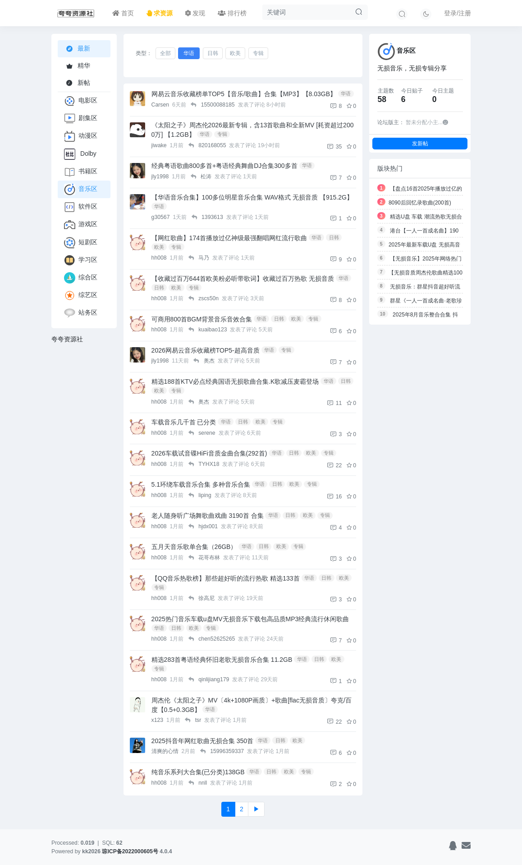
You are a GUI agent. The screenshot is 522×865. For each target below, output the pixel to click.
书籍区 (80, 171)
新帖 (77, 82)
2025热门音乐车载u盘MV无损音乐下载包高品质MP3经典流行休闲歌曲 (250, 619)
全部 (165, 53)
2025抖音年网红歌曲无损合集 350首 (202, 740)
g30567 (161, 217)
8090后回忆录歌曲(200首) (420, 203)
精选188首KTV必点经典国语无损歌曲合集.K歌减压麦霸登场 (235, 381)
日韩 (212, 53)
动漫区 (80, 136)
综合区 (80, 278)
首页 (123, 13)
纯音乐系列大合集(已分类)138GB (198, 772)
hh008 (159, 258)
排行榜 (232, 13)
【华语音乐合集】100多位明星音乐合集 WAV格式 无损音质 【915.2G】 (252, 197)
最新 (78, 48)
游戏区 (80, 224)
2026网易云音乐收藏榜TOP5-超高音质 (205, 350)
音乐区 (80, 189)
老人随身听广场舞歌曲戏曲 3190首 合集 (207, 515)
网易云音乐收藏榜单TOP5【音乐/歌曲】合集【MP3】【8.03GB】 (243, 94)
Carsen (161, 105)
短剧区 (80, 242)
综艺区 (80, 295)
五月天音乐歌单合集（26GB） (194, 546)
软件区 (80, 207)
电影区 (80, 101)
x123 (158, 720)
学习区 (80, 260)
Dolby (80, 154)
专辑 (258, 53)
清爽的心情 (165, 751)
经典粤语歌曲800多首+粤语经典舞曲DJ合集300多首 (224, 165)
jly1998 (160, 176)
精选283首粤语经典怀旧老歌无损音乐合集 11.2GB (222, 659)
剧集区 (80, 118)
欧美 (235, 53)
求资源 (160, 13)
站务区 (80, 313)
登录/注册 (457, 13)
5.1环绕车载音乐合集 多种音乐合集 (200, 484)
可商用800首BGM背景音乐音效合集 (201, 319)
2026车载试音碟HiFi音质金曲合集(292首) (209, 453)
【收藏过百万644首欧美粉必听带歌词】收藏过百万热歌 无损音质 (242, 278)
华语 (188, 53)
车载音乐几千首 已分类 (183, 422)
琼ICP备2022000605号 (131, 851)
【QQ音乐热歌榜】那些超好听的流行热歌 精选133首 (225, 578)
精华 (77, 65)
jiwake (159, 145)
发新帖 (420, 143)
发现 (195, 13)
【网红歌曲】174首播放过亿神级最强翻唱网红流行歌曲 (229, 238)
